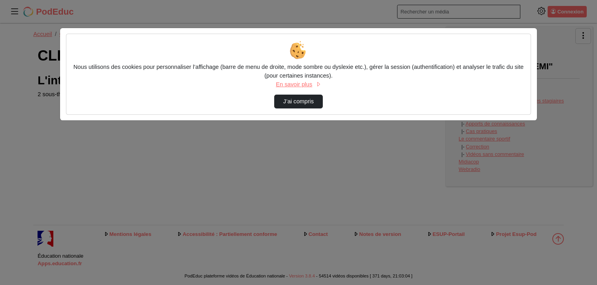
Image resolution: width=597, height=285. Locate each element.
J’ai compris (298, 101)
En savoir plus (298, 84)
